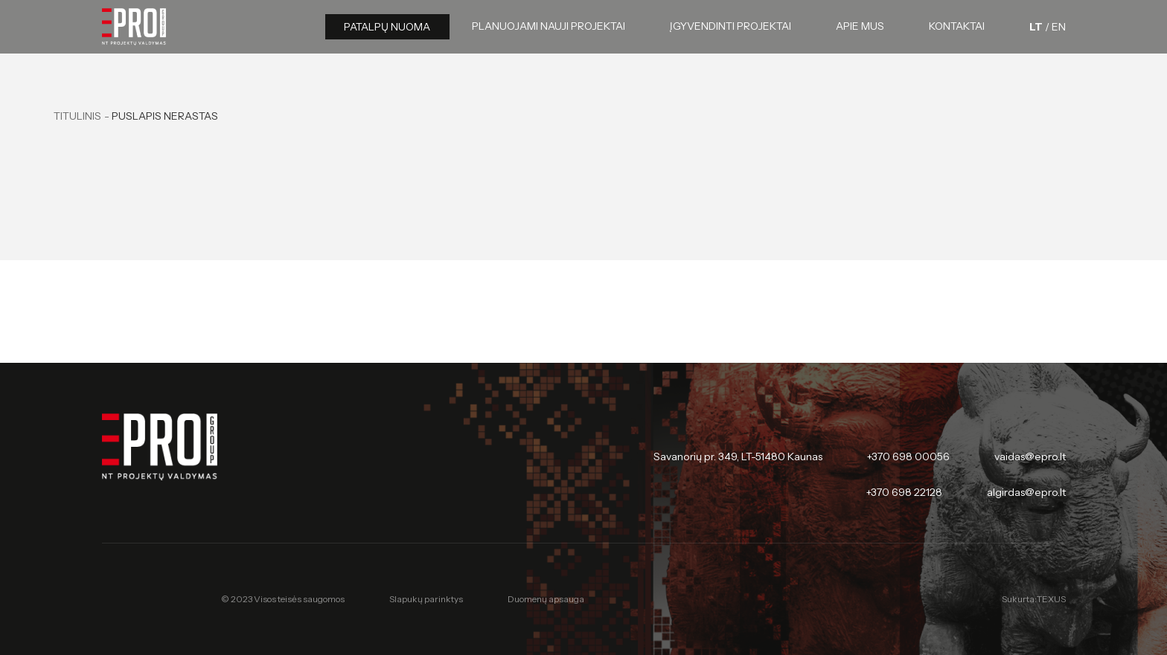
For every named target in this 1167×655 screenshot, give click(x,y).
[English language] (1058, 27)
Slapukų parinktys (426, 599)
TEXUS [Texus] (1051, 598)
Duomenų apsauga (546, 598)
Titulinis (77, 116)
